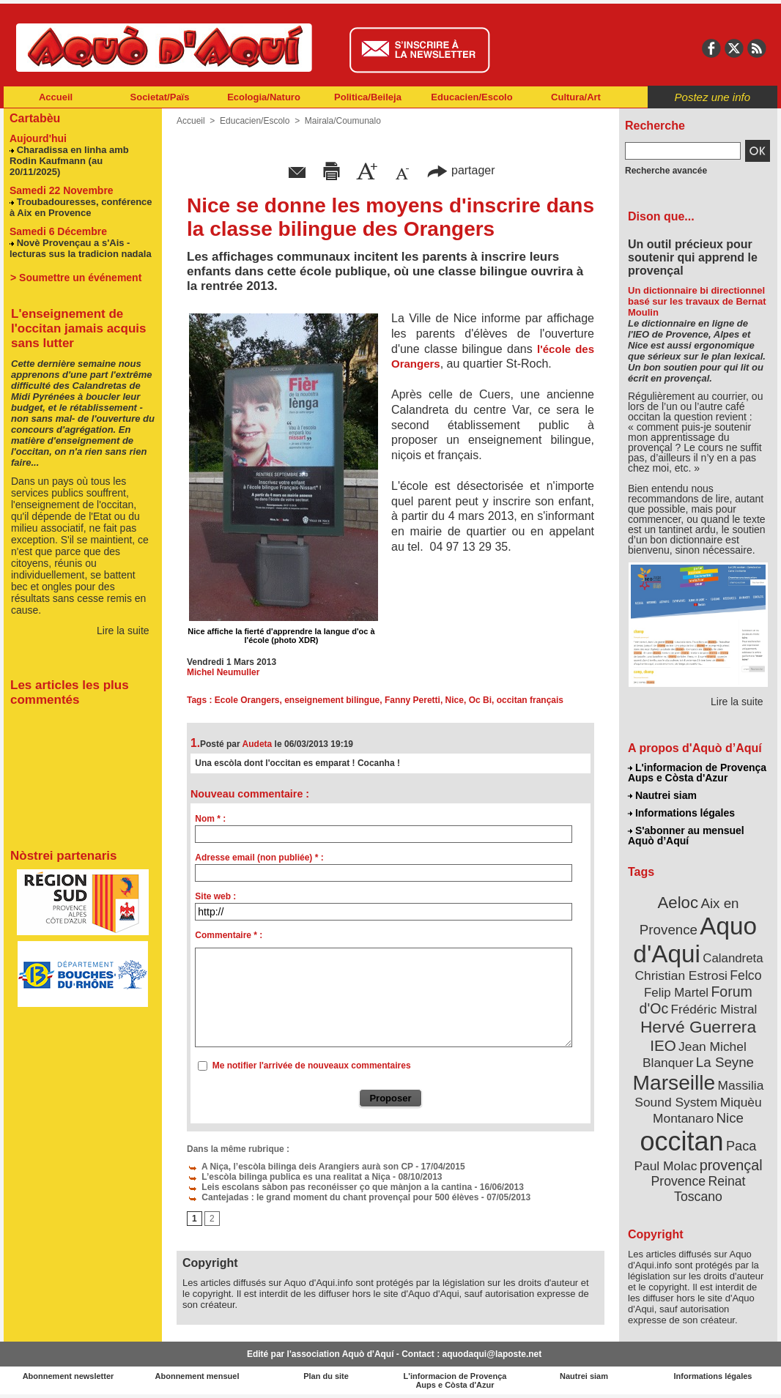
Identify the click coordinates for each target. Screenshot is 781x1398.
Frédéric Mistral (714, 1009)
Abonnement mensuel (197, 1376)
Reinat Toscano (709, 1189)
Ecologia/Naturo (263, 97)
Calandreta (733, 958)
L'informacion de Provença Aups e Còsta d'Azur (697, 773)
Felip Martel (676, 993)
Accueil (56, 97)
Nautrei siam (662, 795)
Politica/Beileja (367, 97)
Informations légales (681, 813)
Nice (454, 700)
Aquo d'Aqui (695, 939)
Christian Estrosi (681, 975)
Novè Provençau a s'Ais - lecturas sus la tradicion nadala (81, 248)
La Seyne (725, 1062)
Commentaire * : (228, 935)
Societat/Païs (160, 97)
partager (460, 170)
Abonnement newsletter (68, 1376)
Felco (745, 975)
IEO (663, 1045)
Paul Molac (665, 1166)
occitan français (530, 700)
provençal (731, 1165)
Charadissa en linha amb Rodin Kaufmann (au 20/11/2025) (69, 160)
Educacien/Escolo (471, 97)
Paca (741, 1146)
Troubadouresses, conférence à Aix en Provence (81, 207)
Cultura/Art (576, 97)
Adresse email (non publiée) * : (259, 857)
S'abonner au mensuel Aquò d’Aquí (686, 836)
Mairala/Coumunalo (343, 121)
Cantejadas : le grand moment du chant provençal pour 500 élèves (332, 1197)
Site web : (215, 896)
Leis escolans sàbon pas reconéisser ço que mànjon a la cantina (329, 1187)
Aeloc (677, 902)
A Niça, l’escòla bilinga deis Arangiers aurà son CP (300, 1166)
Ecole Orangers (247, 700)
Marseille (674, 1082)
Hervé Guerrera (698, 1026)
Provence (678, 1181)
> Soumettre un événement (75, 277)
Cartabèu (35, 118)
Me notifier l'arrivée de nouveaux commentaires (311, 1065)
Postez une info (712, 97)
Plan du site (326, 1376)
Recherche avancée (666, 171)
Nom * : (210, 819)
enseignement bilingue (332, 700)
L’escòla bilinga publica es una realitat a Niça (288, 1177)
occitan (682, 1141)
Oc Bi (480, 700)
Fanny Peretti (412, 700)
